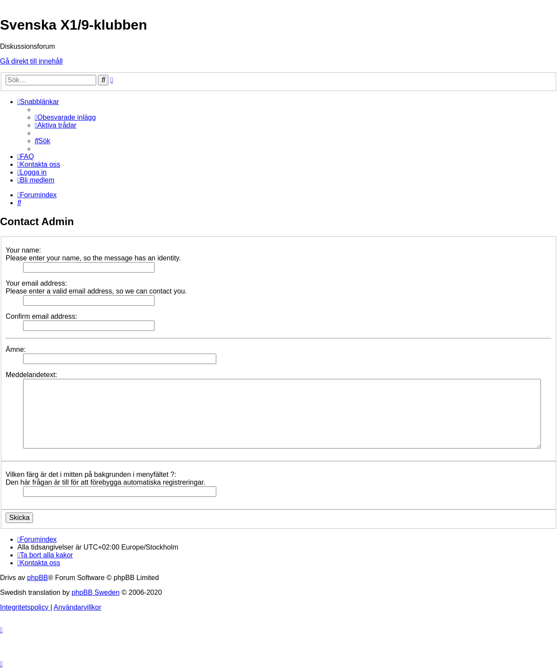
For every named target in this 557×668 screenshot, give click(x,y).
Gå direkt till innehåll (31, 61)
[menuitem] (65, 117)
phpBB (37, 577)
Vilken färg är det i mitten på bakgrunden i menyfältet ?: (91, 474)
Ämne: (16, 349)
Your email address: (36, 283)
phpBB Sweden (96, 592)
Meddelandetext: (31, 374)
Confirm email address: (41, 316)
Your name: (23, 250)
